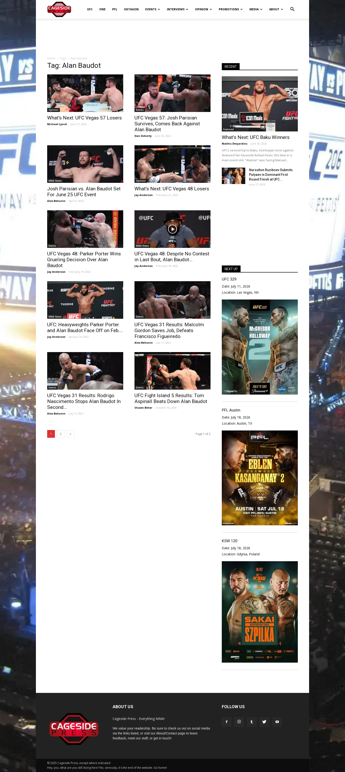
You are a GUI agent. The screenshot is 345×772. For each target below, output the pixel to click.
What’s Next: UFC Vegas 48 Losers (171, 189)
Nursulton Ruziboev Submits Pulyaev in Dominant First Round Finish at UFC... (271, 174)
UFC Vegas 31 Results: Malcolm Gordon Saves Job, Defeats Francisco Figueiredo (169, 330)
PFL (114, 9)
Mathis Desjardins (234, 143)
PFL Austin (231, 410)
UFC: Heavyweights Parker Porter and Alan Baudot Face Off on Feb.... (85, 327)
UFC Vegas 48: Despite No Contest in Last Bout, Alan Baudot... (171, 256)
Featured (228, 129)
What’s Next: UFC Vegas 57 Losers (84, 118)
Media (255, 9)
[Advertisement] (172, 35)
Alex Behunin (56, 201)
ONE (102, 9)
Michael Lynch (57, 124)
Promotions (231, 9)
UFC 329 (229, 279)
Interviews (177, 9)
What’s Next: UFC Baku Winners (256, 137)
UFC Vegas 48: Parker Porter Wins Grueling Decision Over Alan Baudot (84, 259)
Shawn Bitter (143, 407)
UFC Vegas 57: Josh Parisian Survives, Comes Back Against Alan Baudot (167, 123)
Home (51, 58)
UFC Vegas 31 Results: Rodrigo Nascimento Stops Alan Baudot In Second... (84, 401)
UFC (90, 9)
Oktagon (131, 9)
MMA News (55, 180)
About (276, 9)
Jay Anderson (143, 195)
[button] (292, 6)
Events (152, 9)
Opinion (203, 9)
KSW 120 (229, 540)
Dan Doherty (143, 136)
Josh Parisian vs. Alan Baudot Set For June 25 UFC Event (84, 191)
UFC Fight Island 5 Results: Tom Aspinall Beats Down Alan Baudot (170, 398)
